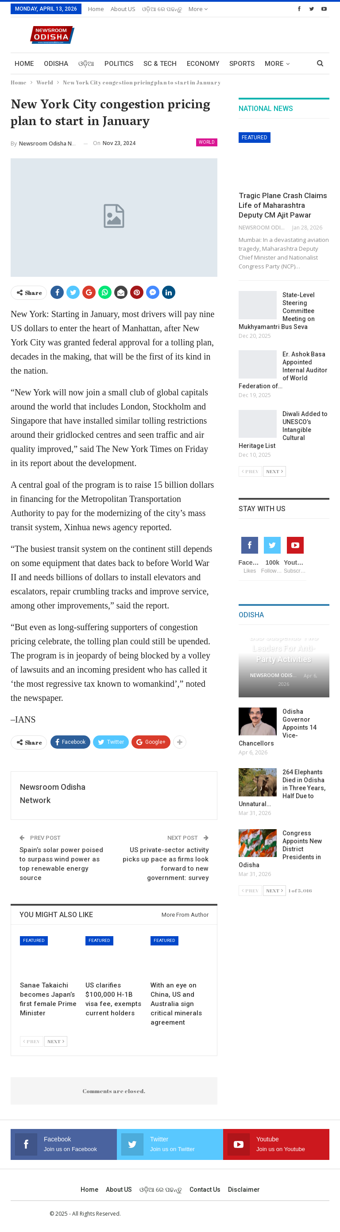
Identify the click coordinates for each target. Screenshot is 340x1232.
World (207, 142)
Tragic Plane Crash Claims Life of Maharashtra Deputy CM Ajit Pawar (283, 205)
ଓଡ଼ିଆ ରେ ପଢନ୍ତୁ (162, 9)
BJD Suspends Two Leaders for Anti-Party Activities (284, 648)
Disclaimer (244, 1189)
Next (55, 1041)
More (198, 9)
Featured (34, 940)
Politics (118, 64)
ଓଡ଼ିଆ (86, 64)
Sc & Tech (160, 64)
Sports (242, 64)
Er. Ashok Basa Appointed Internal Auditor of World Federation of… (283, 370)
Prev (31, 1041)
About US (123, 9)
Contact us (204, 1189)
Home (96, 9)
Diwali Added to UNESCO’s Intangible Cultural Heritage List (283, 429)
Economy (203, 64)
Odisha (56, 64)
